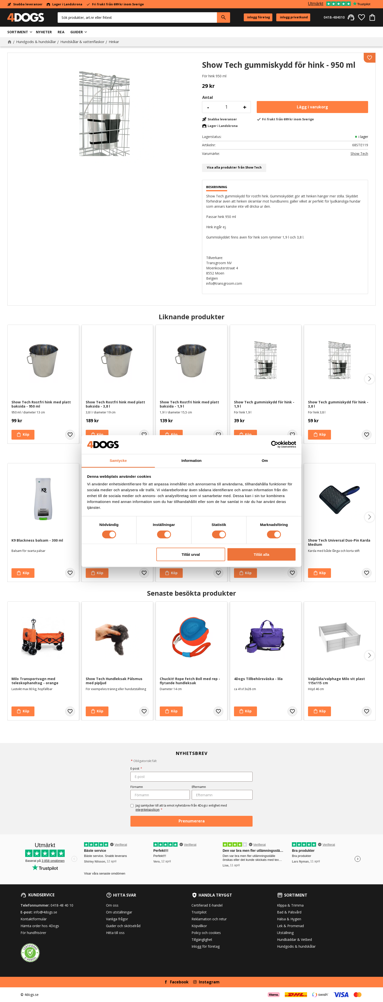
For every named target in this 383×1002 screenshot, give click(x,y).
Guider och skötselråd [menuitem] (123, 925)
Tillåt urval (190, 554)
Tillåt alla (261, 554)
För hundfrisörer (33, 932)
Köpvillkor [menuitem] (199, 925)
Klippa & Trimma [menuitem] (290, 905)
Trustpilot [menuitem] (199, 912)
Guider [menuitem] (76, 32)
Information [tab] (191, 460)
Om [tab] (265, 460)
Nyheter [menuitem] (44, 32)
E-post (136, 768)
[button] (361, 17)
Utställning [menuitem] (285, 932)
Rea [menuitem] (61, 32)
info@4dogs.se (45, 912)
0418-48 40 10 (62, 905)
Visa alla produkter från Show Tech (234, 167)
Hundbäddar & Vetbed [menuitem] (294, 939)
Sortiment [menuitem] (17, 32)
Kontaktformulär (34, 919)
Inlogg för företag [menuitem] (206, 946)
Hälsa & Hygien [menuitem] (289, 919)
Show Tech (359, 153)
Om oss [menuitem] (112, 905)
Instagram (209, 982)
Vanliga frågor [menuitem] (117, 919)
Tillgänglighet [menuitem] (202, 939)
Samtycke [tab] (118, 460)
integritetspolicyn (148, 810)
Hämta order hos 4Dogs (40, 925)
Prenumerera (192, 821)
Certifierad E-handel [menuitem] (207, 905)
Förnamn (136, 787)
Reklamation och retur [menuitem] (209, 919)
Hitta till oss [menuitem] (115, 932)
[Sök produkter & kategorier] (137, 17)
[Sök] (223, 17)
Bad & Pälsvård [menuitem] (289, 912)
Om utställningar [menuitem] (119, 912)
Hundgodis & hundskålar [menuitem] (296, 946)
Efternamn (199, 787)
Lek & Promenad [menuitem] (290, 925)
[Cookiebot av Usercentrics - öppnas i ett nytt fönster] (274, 444)
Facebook (179, 982)
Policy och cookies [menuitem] (206, 932)
